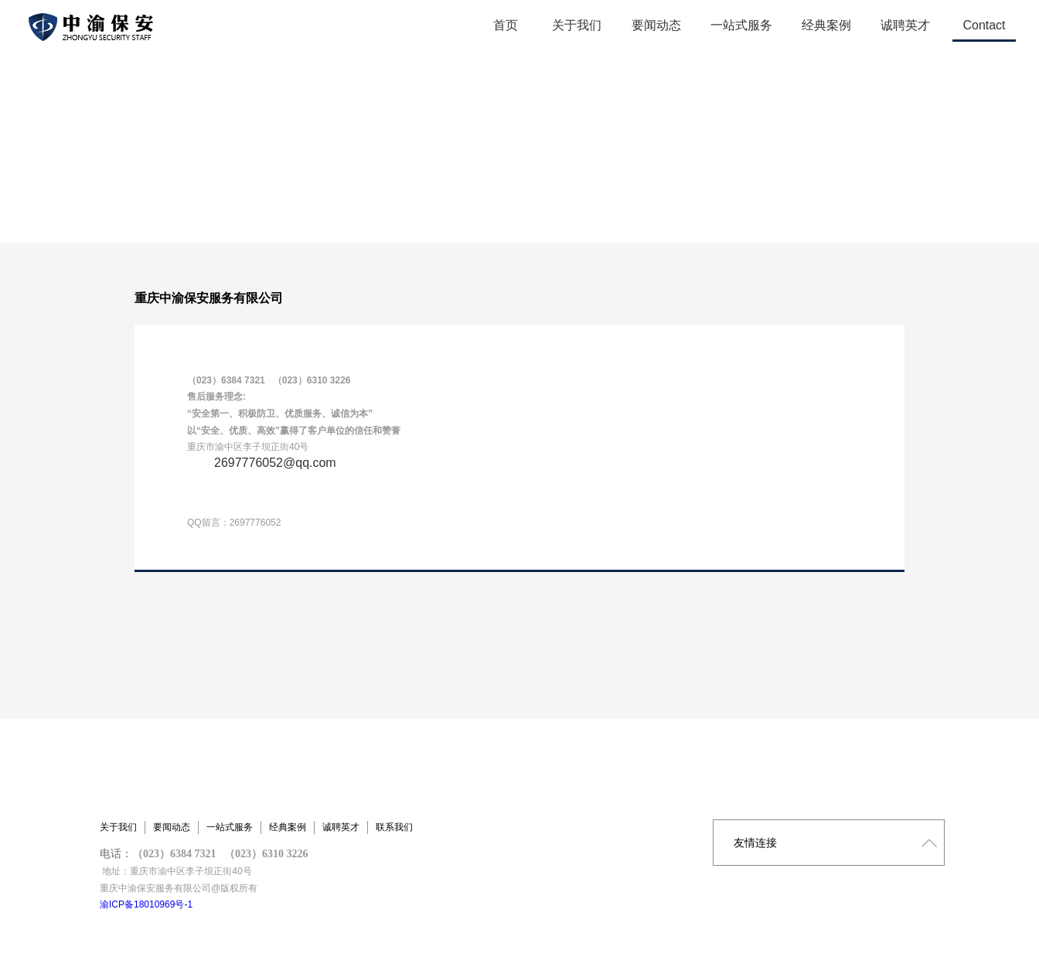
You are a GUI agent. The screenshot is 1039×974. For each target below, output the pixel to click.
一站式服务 (229, 827)
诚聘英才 (340, 827)
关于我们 (118, 827)
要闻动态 (171, 827)
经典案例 (287, 827)
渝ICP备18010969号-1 (146, 904)
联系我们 (394, 827)
